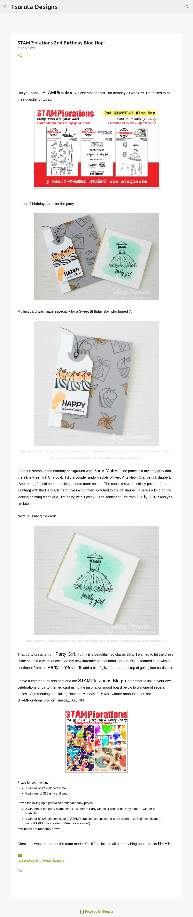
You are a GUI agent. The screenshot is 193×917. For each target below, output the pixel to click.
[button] (20, 55)
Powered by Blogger (96, 911)
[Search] (63, 7)
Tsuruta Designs (34, 6)
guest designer (28, 861)
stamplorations (53, 861)
